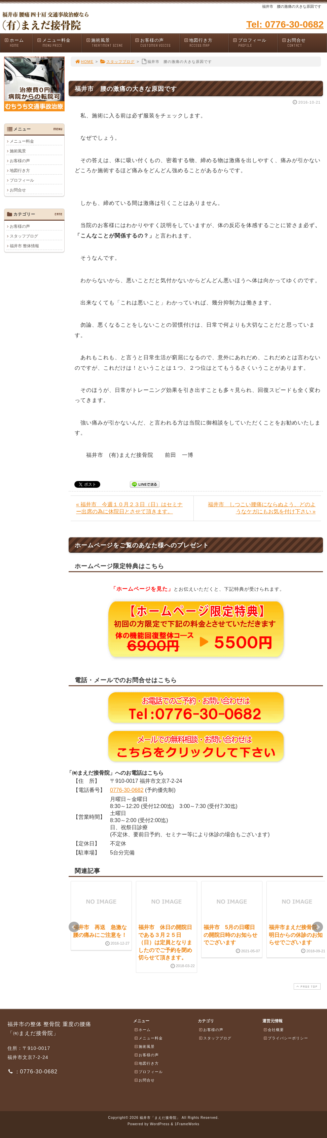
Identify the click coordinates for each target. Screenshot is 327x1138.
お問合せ (304, 43)
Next (317, 927)
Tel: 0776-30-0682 (285, 24)
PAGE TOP (306, 986)
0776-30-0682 (127, 790)
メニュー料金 (59, 43)
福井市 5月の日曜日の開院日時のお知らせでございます (230, 934)
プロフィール (255, 43)
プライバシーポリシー (285, 1038)
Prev (74, 927)
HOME (84, 62)
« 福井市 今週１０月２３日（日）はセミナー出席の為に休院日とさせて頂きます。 (129, 508)
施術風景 (108, 43)
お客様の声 (157, 43)
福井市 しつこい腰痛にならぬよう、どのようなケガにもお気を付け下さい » (262, 508)
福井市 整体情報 (24, 246)
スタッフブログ (117, 62)
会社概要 (273, 1030)
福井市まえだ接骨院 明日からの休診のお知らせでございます (296, 934)
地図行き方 (206, 43)
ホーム (18, 43)
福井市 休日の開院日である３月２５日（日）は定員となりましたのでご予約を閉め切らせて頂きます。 (165, 942)
